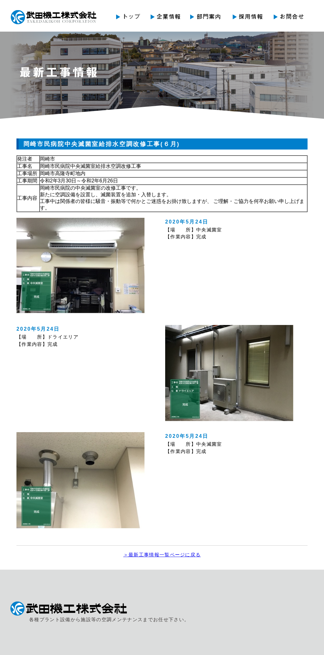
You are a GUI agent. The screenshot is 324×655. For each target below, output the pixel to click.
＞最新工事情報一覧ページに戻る (162, 554)
